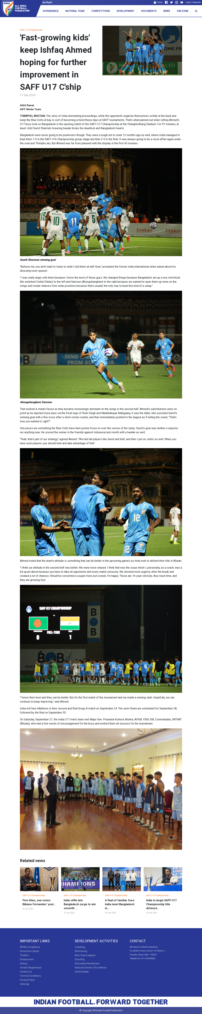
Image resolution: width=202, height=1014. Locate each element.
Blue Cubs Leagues (85, 955)
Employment (27, 959)
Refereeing (81, 951)
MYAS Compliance (30, 947)
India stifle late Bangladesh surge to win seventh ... (80, 904)
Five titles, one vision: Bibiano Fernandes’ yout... (39, 902)
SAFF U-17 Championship (31, 30)
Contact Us (26, 971)
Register (197, 2)
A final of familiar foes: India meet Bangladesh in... (120, 904)
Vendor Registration (31, 967)
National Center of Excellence (91, 967)
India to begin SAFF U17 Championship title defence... (161, 904)
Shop (158, 2)
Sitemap (24, 984)
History (23, 963)
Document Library (29, 951)
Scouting (80, 959)
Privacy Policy (27, 980)
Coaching (80, 947)
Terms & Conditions (30, 975)
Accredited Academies (87, 963)
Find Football (81, 971)
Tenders (24, 955)
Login (188, 2)
